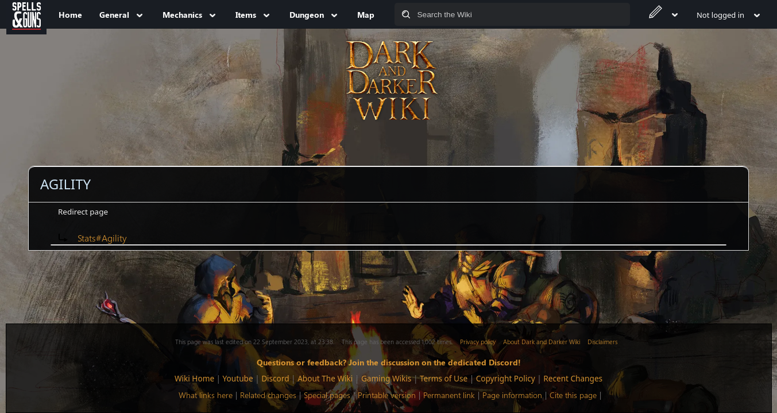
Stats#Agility (102, 238)
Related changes (268, 394)
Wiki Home (194, 378)
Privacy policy (478, 341)
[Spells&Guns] (26, 14)
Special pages (327, 394)
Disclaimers (602, 341)
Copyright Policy (505, 378)
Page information (512, 394)
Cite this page (573, 394)
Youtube (238, 378)
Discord (275, 378)
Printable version (387, 394)
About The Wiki (325, 378)
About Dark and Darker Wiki (541, 341)
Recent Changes (572, 378)
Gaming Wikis (386, 378)
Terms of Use (443, 378)
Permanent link (449, 394)
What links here (206, 394)
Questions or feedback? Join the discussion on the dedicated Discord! (389, 362)
